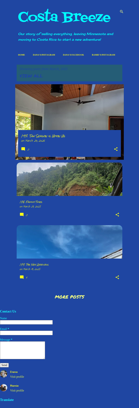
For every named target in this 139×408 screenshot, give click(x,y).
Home (21, 55)
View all (31, 75)
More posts (69, 296)
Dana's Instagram (44, 55)
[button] (116, 150)
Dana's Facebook (73, 55)
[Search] (121, 11)
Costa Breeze (64, 17)
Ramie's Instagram (103, 55)
